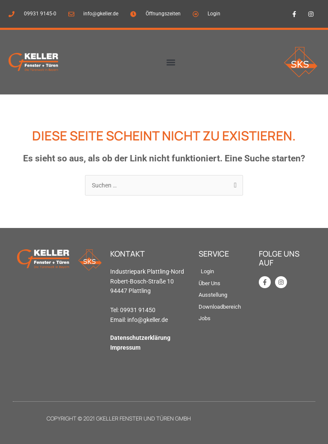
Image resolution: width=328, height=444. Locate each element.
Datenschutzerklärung (140, 337)
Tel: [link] (115, 310)
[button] (171, 62)
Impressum (125, 347)
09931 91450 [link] (137, 310)
